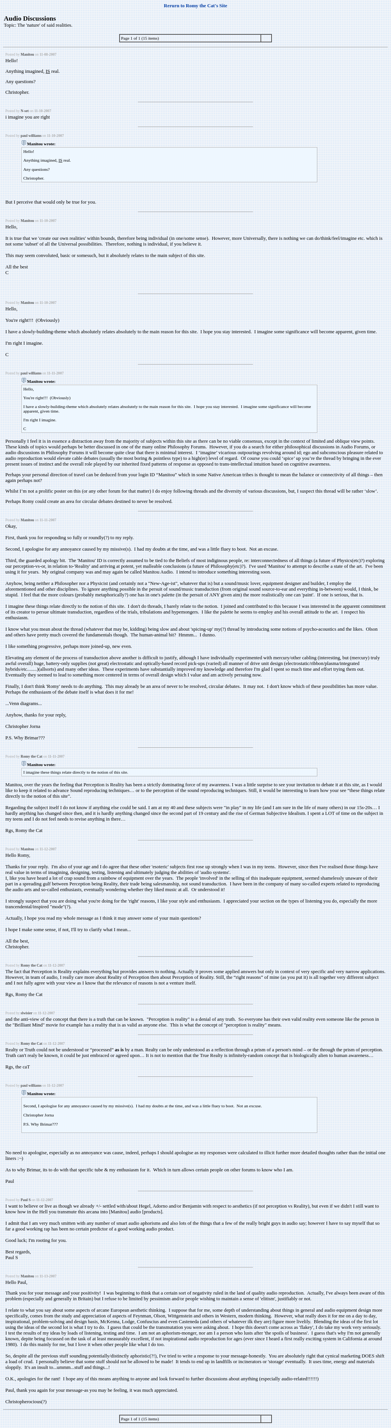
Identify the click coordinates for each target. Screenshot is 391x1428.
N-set (25, 111)
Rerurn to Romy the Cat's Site (195, 5)
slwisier (26, 1013)
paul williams (31, 135)
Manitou (27, 54)
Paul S (26, 1200)
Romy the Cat (31, 756)
